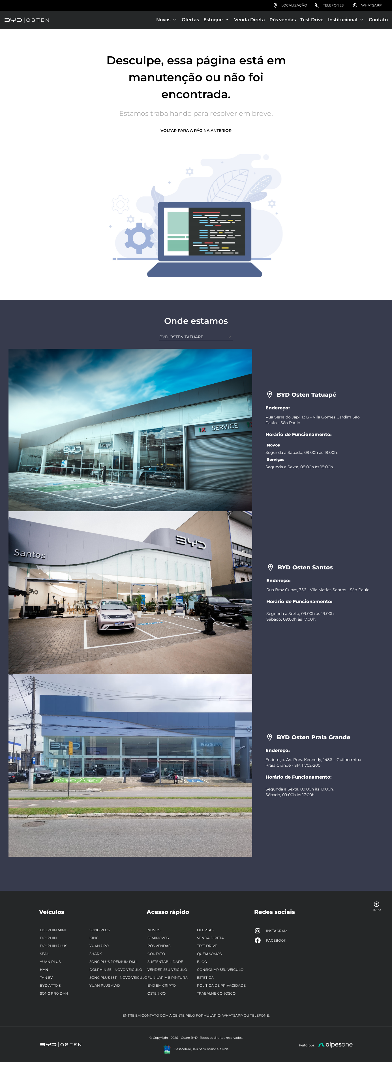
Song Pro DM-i (54, 993)
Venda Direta (249, 19)
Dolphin (48, 938)
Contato (378, 19)
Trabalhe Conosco (216, 993)
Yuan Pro (99, 946)
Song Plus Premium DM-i (113, 962)
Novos (153, 930)
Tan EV (46, 977)
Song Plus (99, 930)
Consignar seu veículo (220, 969)
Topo (376, 906)
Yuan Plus (50, 962)
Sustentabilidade (165, 962)
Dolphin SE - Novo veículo (115, 969)
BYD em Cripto (161, 985)
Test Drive (312, 19)
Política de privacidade (221, 985)
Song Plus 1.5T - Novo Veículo (118, 977)
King (93, 938)
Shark (95, 954)
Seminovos (158, 938)
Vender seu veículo (167, 969)
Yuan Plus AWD (104, 985)
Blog (202, 962)
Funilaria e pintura (167, 977)
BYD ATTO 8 (50, 985)
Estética (205, 977)
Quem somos (209, 954)
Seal (44, 954)
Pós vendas (282, 19)
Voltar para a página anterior (196, 130)
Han (44, 969)
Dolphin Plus (53, 946)
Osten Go (156, 993)
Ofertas (190, 19)
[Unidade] (196, 337)
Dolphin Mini (53, 930)
